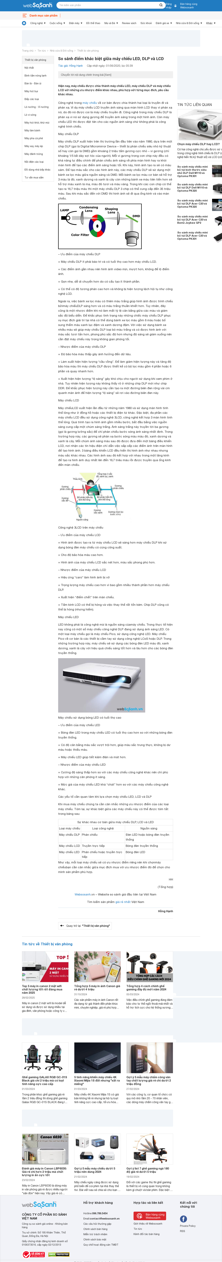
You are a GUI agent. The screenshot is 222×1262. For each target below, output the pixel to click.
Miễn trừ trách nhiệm (95, 1234)
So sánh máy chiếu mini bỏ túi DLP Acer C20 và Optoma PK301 (192, 235)
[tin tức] (24, 23)
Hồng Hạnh (165, 911)
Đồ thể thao (93, 23)
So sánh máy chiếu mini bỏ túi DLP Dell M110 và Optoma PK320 (192, 187)
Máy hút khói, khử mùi (37, 122)
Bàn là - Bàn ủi (33, 83)
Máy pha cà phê (34, 138)
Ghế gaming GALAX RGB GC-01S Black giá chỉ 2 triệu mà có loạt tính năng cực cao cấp (44, 1080)
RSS (182, 1231)
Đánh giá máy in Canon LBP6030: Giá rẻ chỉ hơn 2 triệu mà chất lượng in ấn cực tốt (44, 1172)
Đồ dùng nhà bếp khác (37, 169)
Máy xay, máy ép (34, 146)
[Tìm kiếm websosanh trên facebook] (183, 1218)
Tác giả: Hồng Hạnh (70, 65)
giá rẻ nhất (123, 902)
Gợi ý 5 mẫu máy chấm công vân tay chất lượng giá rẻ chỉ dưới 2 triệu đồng (148, 1080)
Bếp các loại (32, 99)
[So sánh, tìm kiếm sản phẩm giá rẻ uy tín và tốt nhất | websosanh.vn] (37, 5)
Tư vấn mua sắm (34, 177)
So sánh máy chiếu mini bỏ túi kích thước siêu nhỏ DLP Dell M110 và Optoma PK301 (192, 171)
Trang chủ (27, 50)
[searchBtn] (161, 5)
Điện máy (74, 23)
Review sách (129, 23)
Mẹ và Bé (109, 23)
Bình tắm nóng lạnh (35, 75)
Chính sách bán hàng (95, 1229)
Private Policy (188, 1226)
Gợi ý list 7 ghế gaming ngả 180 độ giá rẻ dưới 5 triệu (147, 1170)
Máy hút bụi (31, 91)
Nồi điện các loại (34, 161)
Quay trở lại (88, 926)
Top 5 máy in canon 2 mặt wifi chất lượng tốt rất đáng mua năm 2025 (42, 989)
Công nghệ (36, 23)
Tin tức (41, 50)
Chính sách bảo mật (94, 1239)
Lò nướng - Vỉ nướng (37, 107)
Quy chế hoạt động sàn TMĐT (100, 1244)
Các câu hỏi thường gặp (97, 1223)
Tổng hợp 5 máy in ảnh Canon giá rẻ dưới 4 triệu (97, 987)
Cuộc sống (56, 23)
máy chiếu (90, 103)
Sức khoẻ (146, 23)
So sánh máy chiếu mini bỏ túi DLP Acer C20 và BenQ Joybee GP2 (192, 219)
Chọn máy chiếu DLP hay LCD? (198, 144)
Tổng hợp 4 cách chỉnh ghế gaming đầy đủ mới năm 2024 (146, 987)
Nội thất (29, 67)
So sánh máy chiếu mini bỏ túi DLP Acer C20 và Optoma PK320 (192, 203)
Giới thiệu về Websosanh (148, 1223)
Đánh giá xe (162, 23)
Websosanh (83, 894)
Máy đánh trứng (34, 154)
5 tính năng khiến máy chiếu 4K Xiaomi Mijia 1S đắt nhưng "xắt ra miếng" (97, 1080)
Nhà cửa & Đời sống (187, 23)
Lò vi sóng (30, 114)
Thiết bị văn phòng (88, 50)
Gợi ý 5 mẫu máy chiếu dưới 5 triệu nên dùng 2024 (94, 1170)
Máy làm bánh (32, 130)
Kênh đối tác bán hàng (146, 1234)
